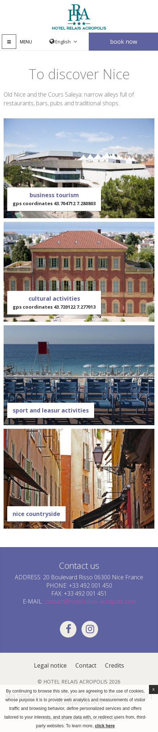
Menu (26, 42)
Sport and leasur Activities (51, 410)
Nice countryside (36, 514)
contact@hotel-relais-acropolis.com (90, 601)
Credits (114, 665)
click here (105, 725)
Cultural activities (54, 303)
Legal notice (50, 665)
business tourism (54, 199)
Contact (85, 665)
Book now (123, 42)
